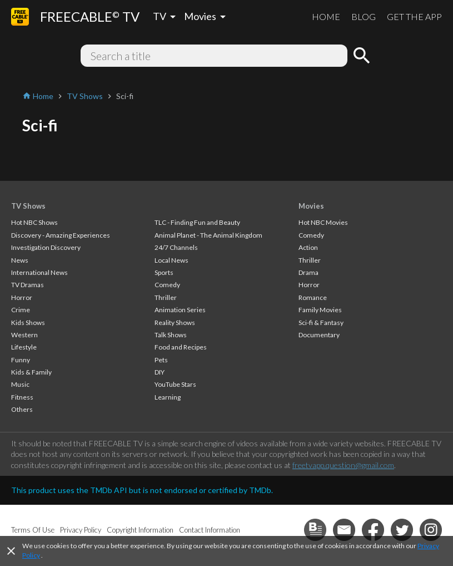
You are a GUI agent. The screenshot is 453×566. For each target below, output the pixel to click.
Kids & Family (31, 372)
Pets (161, 360)
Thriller (166, 297)
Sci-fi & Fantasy (321, 322)
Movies (311, 205)
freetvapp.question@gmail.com (343, 465)
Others (22, 409)
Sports (164, 272)
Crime (20, 310)
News (19, 260)
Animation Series (180, 310)
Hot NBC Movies (323, 222)
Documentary (319, 335)
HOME (326, 16)
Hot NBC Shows (34, 222)
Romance (312, 297)
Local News (171, 260)
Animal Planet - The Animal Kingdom (208, 235)
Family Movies (320, 310)
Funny (20, 360)
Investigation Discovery (46, 247)
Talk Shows (171, 335)
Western (24, 335)
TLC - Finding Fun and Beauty (197, 222)
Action (308, 247)
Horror (21, 297)
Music (20, 384)
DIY (160, 372)
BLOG (363, 16)
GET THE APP (414, 16)
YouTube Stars (175, 384)
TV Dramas (27, 284)
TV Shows (28, 205)
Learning (168, 397)
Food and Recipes (181, 347)
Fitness (22, 397)
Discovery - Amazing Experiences (60, 235)
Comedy (167, 284)
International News (39, 272)
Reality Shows (175, 322)
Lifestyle (24, 347)
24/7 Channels (176, 247)
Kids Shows (28, 322)
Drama (308, 272)
